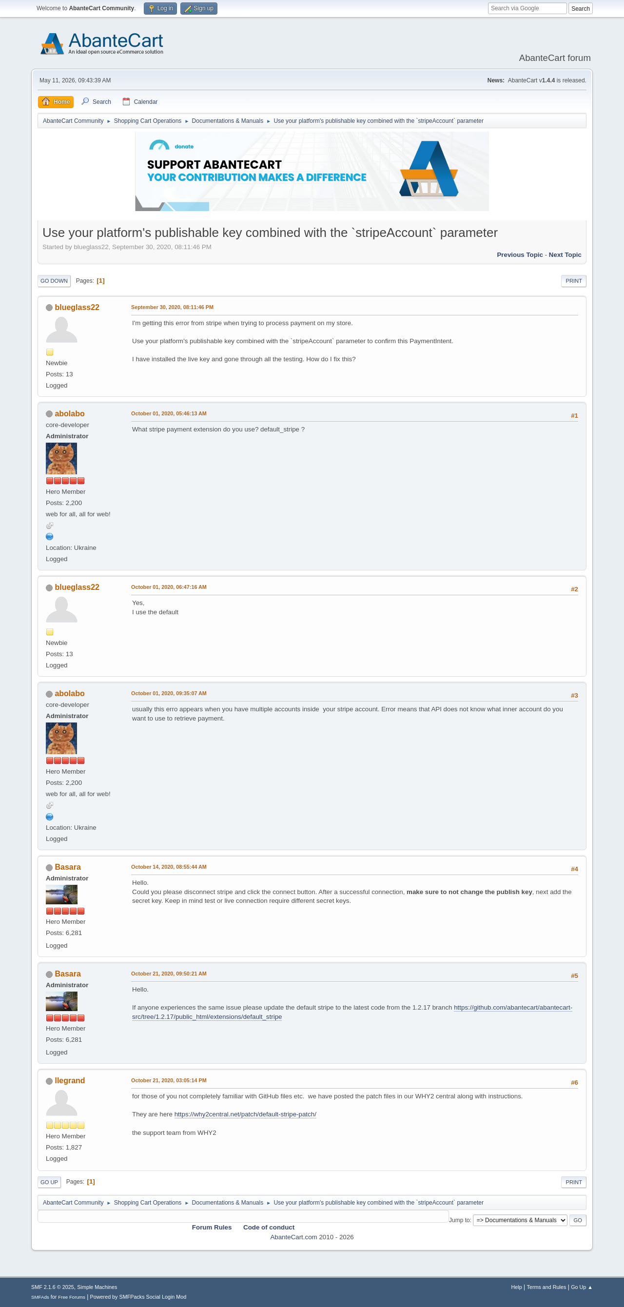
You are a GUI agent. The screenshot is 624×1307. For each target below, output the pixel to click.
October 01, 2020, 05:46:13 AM (169, 413)
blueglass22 (77, 307)
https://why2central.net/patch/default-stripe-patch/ (245, 1114)
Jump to (459, 1220)
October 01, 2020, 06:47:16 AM (169, 587)
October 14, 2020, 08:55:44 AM (169, 867)
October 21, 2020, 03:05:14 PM (169, 1080)
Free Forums (71, 1297)
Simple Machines (97, 1287)
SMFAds (40, 1297)
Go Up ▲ (582, 1287)
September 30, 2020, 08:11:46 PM (172, 307)
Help (516, 1287)
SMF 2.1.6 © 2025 (52, 1287)
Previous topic (520, 254)
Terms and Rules (546, 1287)
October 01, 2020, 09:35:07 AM (169, 693)
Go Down (54, 281)
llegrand (70, 1080)
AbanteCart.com (293, 1237)
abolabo (69, 414)
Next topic (565, 254)
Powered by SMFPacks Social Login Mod (138, 1297)
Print (574, 281)
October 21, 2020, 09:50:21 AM (169, 973)
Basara (67, 867)
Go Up (49, 1182)
